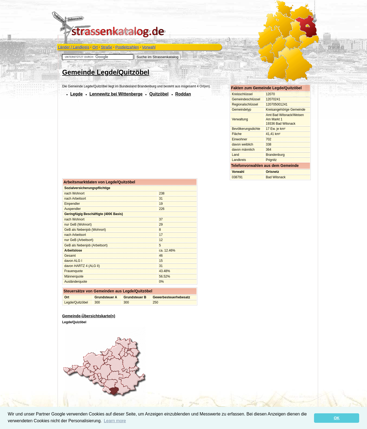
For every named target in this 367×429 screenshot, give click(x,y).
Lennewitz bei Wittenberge (116, 94)
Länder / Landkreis (73, 47)
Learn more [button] (115, 420)
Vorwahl (148, 47)
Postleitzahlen (127, 47)
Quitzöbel (158, 94)
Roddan (183, 94)
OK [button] (337, 418)
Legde (76, 94)
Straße (106, 47)
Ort (95, 47)
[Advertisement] (107, 139)
